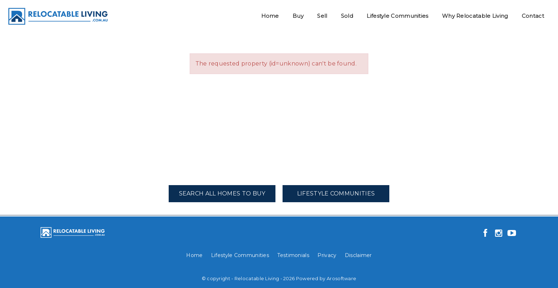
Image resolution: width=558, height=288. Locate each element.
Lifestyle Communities (397, 15)
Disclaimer (358, 255)
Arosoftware (341, 278)
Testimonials (293, 255)
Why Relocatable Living (475, 15)
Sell (322, 15)
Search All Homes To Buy (222, 193)
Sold (347, 15)
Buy (298, 15)
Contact (533, 15)
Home (270, 15)
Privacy (326, 255)
